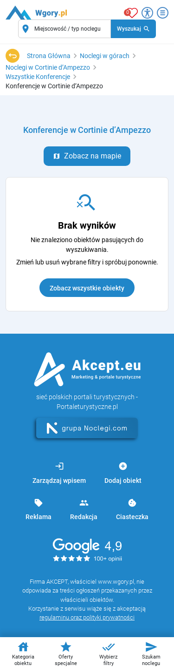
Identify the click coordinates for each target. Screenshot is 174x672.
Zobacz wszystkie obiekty (87, 288)
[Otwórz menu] (162, 13)
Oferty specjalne (66, 653)
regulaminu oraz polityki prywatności (87, 617)
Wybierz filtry (108, 653)
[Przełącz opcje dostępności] (147, 13)
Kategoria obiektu (23, 653)
